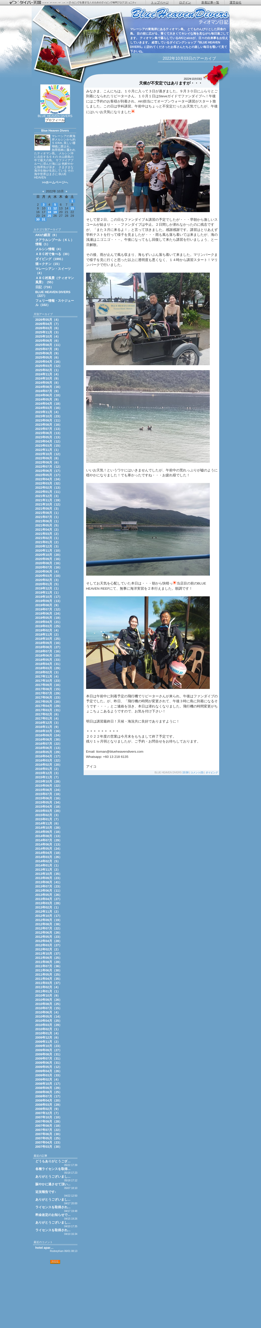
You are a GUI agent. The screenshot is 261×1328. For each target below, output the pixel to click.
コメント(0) (196, 772)
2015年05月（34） (48, 802)
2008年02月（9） (48, 1109)
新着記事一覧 (210, 2)
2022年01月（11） (48, 492)
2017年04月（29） (48, 706)
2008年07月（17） (48, 1096)
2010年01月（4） (48, 1033)
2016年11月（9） (48, 727)
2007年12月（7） (48, 1113)
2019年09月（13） (48, 601)
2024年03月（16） (48, 408)
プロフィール (55, 120)
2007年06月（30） (48, 1134)
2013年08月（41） (48, 882)
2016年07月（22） (48, 743)
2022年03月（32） (48, 483)
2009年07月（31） (48, 1058)
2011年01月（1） (48, 991)
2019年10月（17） (48, 597)
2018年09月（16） (48, 643)
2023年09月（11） (48, 420)
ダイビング (212, 772)
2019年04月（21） (48, 622)
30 (38, 219)
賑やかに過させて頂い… (53, 1184)
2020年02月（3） (48, 580)
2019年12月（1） (48, 588)
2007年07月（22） (48, 1130)
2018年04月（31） (48, 664)
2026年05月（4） (48, 320)
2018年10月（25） (48, 639)
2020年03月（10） (48, 576)
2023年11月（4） (48, 412)
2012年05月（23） (48, 937)
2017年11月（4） (48, 676)
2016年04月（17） (48, 756)
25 (49, 216)
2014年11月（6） (48, 823)
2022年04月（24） (48, 479)
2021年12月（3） (48, 496)
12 (55, 208)
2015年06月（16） (48, 798)
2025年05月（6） (48, 357)
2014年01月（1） (48, 865)
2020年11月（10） (48, 550)
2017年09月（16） (48, 685)
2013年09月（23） (48, 878)
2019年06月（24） (48, 613)
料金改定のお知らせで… (53, 1215)
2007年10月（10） (48, 1117)
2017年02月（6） (48, 714)
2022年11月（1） (48, 450)
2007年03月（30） (48, 1146)
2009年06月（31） (48, 1063)
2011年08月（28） (48, 962)
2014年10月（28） (48, 827)
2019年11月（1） (48, 592)
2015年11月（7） (48, 777)
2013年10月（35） (48, 874)
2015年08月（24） (48, 790)
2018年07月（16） (48, 651)
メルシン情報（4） (49, 249)
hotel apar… (44, 1247)
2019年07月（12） (48, 609)
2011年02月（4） (48, 987)
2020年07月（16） (48, 567)
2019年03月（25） (48, 626)
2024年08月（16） (48, 387)
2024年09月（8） (48, 382)
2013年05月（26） (48, 895)
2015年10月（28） (48, 781)
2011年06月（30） (48, 970)
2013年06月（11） (48, 890)
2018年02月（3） (48, 672)
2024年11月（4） (48, 374)
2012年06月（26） (48, 932)
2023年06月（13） (48, 433)
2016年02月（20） (48, 764)
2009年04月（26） (48, 1071)
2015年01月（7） (48, 819)
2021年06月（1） (48, 521)
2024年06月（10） (48, 395)
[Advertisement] (55, 1296)
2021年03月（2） (48, 534)
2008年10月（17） (48, 1084)
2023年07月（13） (48, 429)
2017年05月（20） (48, 702)
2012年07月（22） (48, 928)
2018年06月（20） (48, 655)
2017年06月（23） (48, 697)
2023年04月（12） (48, 441)
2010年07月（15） (48, 1008)
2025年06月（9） (48, 353)
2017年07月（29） (48, 693)
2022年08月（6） (48, 462)
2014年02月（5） (48, 861)
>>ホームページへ (55, 182)
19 (55, 212)
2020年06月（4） (48, 571)
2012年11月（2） (48, 911)
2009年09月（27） (48, 1050)
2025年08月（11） (48, 345)
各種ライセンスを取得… (53, 1169)
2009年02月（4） (48, 1079)
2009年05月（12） (48, 1067)
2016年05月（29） (48, 752)
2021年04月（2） (48, 529)
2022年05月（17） (48, 475)
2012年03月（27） (48, 945)
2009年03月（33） (48, 1075)
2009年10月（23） (48, 1046)
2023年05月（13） (48, 437)
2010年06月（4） (48, 1012)
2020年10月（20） (48, 555)
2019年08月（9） (48, 605)
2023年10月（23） (48, 416)
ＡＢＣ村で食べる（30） (53, 254)
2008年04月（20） (48, 1100)
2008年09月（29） (48, 1088)
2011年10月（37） (48, 953)
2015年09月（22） (48, 785)
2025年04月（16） (48, 361)
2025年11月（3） (48, 332)
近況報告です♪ (45, 1192)
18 (49, 212)
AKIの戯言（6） (47, 235)
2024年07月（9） (48, 391)
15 (72, 208)
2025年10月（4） (48, 336)
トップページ (160, 2)
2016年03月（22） (48, 760)
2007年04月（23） (48, 1142)
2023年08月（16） (48, 424)
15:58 (185, 772)
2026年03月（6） (48, 328)
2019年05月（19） (48, 618)
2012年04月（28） (48, 941)
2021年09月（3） (48, 508)
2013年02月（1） (48, 907)
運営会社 (235, 2)
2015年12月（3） (48, 773)
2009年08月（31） (48, 1054)
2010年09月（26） (48, 1000)
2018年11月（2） (48, 634)
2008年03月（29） (48, 1105)
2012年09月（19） (48, 920)
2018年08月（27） (48, 647)
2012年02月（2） (48, 949)
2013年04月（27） (48, 899)
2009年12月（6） (48, 1037)
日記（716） (44, 287)
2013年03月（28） (48, 903)
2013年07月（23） (48, 886)
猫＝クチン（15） (48, 264)
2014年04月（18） (48, 853)
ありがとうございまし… (53, 1176)
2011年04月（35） (48, 979)
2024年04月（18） (48, 403)
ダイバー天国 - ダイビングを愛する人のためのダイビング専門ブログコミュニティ (75, 2)
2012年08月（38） (48, 924)
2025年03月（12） (48, 366)
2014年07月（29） (48, 840)
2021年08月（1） (48, 513)
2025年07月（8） (48, 349)
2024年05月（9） (48, 399)
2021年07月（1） (48, 517)
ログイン (185, 2)
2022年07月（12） (48, 466)
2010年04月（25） (48, 1021)
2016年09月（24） (48, 735)
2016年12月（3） (48, 722)
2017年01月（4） (48, 718)
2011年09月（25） (48, 958)
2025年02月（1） (48, 370)
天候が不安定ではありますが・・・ (170, 83)
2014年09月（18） (48, 832)
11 (49, 208)
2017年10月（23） (48, 681)
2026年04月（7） (48, 324)
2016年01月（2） (48, 769)
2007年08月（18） (48, 1125)
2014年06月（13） (48, 844)
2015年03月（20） (48, 811)
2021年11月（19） (48, 500)
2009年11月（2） (48, 1042)
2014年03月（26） (48, 857)
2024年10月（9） (48, 378)
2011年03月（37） (48, 983)
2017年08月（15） (48, 689)
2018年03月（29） (48, 668)
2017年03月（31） (48, 710)
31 (43, 219)
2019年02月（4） (48, 630)
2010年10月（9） (48, 995)
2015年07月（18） (48, 794)
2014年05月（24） (48, 848)
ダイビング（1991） (50, 259)
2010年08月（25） (48, 1004)
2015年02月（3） (48, 815)
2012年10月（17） (48, 916)
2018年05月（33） (48, 660)
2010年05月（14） (48, 1016)
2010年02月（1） (48, 1029)
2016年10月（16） (48, 731)
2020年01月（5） (48, 584)
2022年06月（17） (48, 471)
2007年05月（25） (48, 1138)
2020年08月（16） (48, 563)
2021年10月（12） (48, 504)
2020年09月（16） (48, 559)
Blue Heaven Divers (55, 130)
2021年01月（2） (48, 542)
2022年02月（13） (48, 487)
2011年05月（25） (48, 974)
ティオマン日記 (180, 16)
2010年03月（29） (48, 1025)
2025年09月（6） (48, 340)
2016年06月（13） (48, 748)
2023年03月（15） (48, 445)
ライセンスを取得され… (53, 1207)
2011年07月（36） (48, 966)
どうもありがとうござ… (53, 1161)
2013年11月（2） (48, 869)
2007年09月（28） (48, 1121)
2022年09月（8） (48, 458)
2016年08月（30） (48, 739)
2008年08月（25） (48, 1092)
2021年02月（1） (48, 538)
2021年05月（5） (48, 525)
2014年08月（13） (48, 836)
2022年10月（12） (48, 454)
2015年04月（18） (48, 806)
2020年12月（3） (48, 546)
